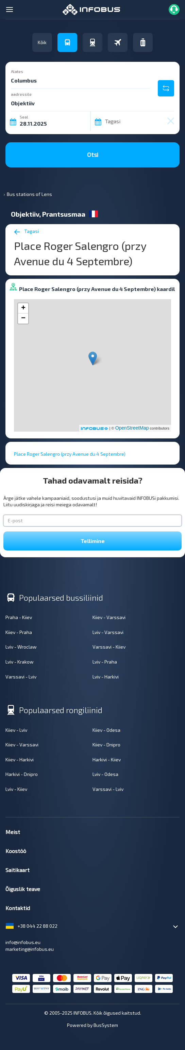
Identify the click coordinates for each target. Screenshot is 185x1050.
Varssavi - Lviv (20, 677)
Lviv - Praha (104, 662)
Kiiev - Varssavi (108, 617)
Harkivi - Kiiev (106, 759)
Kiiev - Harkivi (19, 759)
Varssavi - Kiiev (108, 647)
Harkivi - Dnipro (21, 774)
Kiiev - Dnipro (106, 744)
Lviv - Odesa (105, 774)
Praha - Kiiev (18, 617)
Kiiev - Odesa (106, 730)
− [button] (23, 318)
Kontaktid (17, 908)
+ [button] (23, 308)
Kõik (42, 42)
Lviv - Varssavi (107, 632)
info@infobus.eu (22, 942)
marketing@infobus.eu (29, 949)
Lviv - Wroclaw (21, 647)
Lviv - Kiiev (16, 789)
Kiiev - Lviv (16, 730)
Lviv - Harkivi (105, 677)
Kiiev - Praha (18, 632)
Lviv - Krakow (19, 662)
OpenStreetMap (132, 428)
